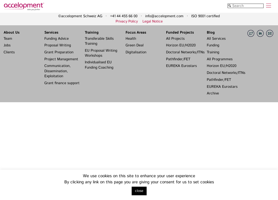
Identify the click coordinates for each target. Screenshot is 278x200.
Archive (213, 93)
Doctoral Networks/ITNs (185, 52)
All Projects (175, 38)
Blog (211, 32)
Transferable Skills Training (99, 41)
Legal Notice (152, 21)
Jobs (7, 45)
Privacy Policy (127, 21)
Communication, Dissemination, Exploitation (57, 71)
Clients (9, 52)
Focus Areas (136, 32)
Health (131, 38)
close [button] (139, 191)
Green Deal (135, 45)
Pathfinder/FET (178, 59)
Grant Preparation (58, 52)
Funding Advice (56, 38)
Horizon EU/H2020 (181, 45)
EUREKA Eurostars (181, 66)
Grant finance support (62, 83)
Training (92, 32)
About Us (11, 32)
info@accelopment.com (164, 16)
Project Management (61, 59)
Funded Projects (180, 32)
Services (51, 32)
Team (8, 38)
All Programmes (220, 59)
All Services (216, 38)
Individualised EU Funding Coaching (99, 65)
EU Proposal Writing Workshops (101, 53)
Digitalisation (136, 52)
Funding (213, 45)
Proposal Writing (57, 45)
